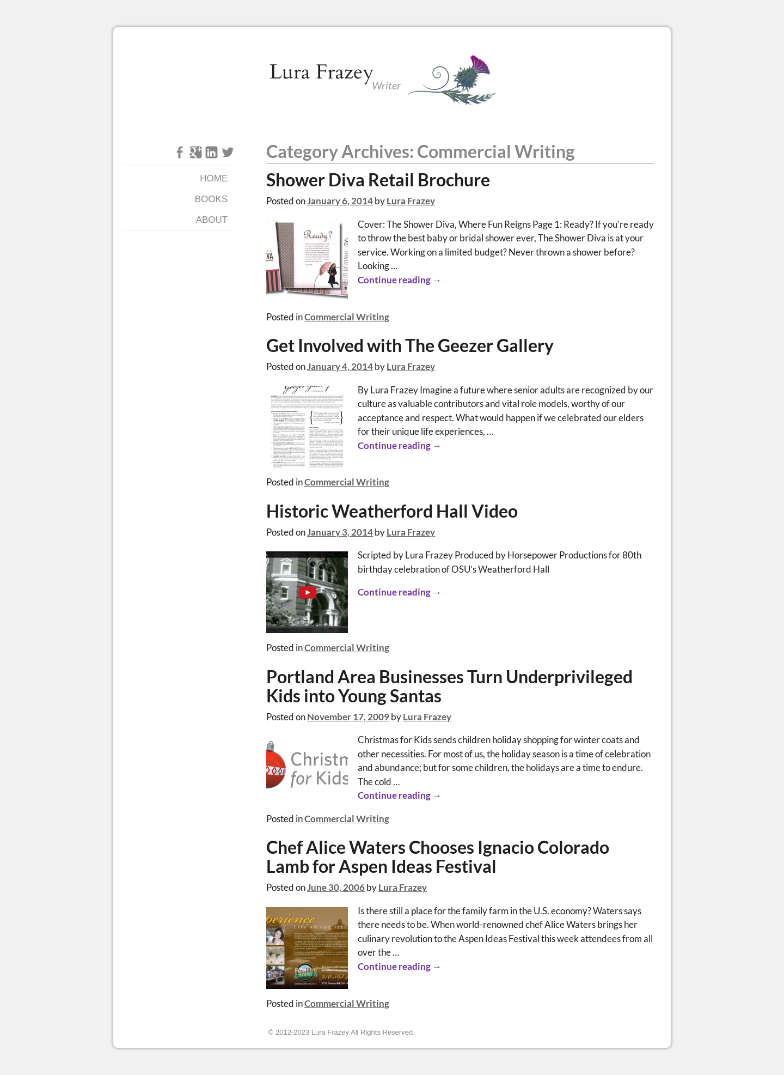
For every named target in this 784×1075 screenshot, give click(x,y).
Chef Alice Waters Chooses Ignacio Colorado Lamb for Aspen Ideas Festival (437, 857)
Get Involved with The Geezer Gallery (410, 345)
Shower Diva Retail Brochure (378, 179)
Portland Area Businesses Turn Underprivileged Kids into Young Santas (449, 686)
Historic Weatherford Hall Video (392, 511)
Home (214, 178)
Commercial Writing (346, 317)
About (212, 220)
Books (211, 199)
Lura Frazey (322, 72)
